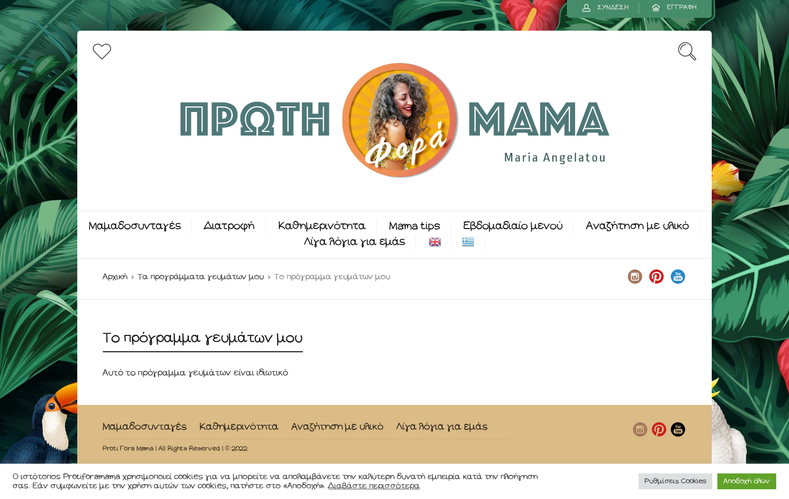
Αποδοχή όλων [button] (747, 481)
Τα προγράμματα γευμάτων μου (201, 277)
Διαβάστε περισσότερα (374, 486)
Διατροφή (230, 226)
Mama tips (414, 226)
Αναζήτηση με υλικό (637, 226)
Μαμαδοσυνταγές (135, 226)
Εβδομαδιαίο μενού (513, 226)
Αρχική (115, 277)
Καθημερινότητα (322, 226)
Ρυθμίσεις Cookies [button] (675, 481)
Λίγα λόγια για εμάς (354, 242)
